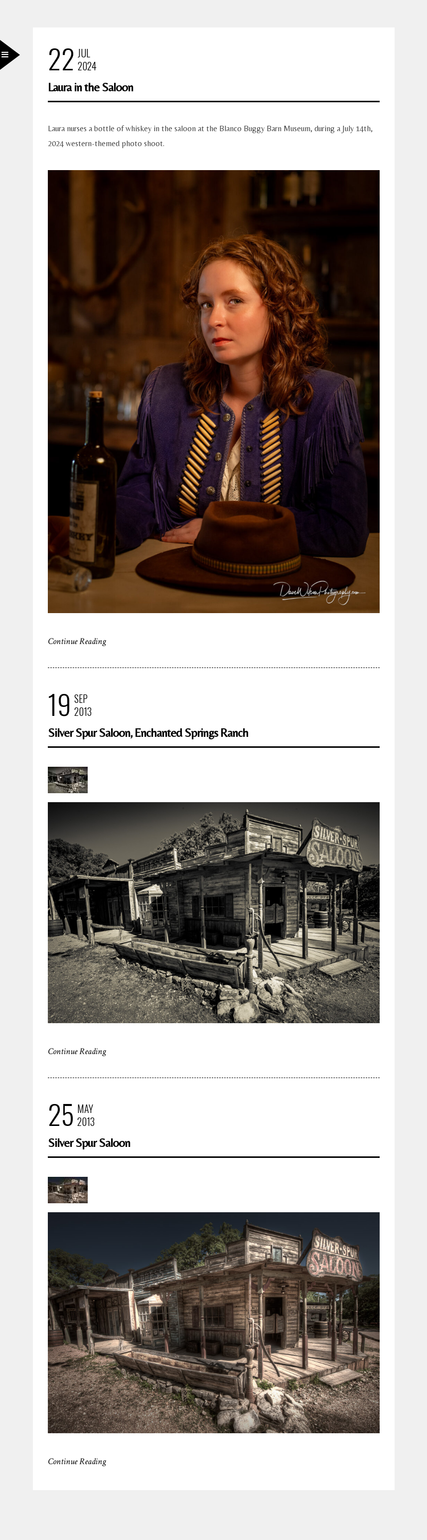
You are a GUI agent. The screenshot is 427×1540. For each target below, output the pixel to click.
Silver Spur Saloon (89, 1142)
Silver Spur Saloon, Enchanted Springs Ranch (148, 732)
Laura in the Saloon (90, 87)
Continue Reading (77, 641)
